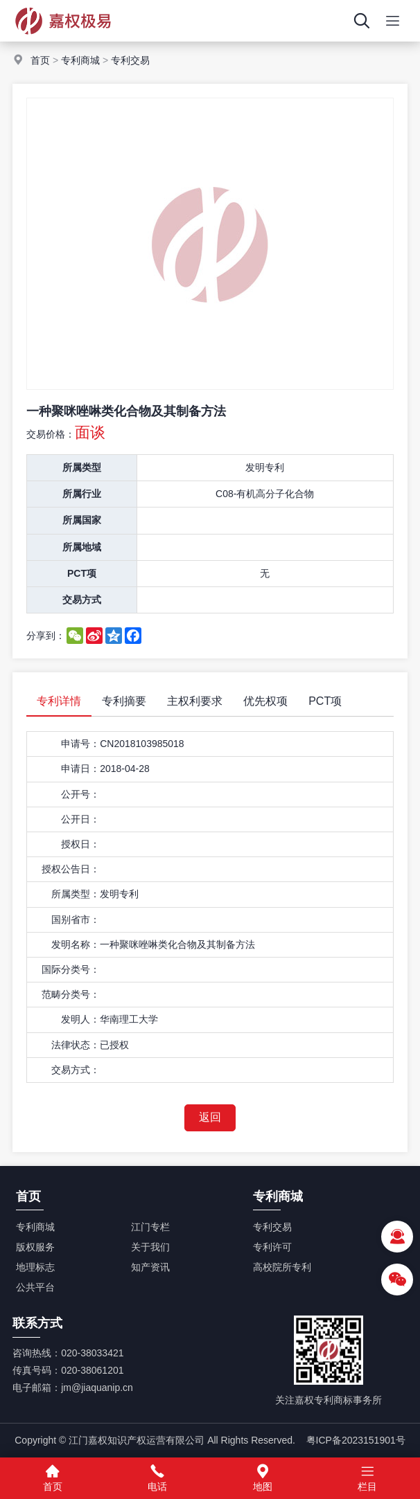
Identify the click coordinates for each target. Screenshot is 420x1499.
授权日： (80, 844)
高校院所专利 (282, 1267)
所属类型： (75, 893)
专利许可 (272, 1247)
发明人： (80, 1019)
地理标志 (35, 1267)
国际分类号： (71, 969)
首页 (40, 60)
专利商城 (80, 60)
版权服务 (35, 1247)
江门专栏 (150, 1226)
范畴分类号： (71, 994)
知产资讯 (150, 1267)
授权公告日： (71, 868)
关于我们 (150, 1247)
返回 (210, 1117)
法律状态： (75, 1044)
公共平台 (35, 1287)
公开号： (80, 794)
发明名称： (75, 944)
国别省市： (75, 919)
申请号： (80, 743)
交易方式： (75, 1069)
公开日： (80, 819)
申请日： (80, 768)
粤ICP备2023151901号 (355, 1440)
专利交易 (130, 60)
